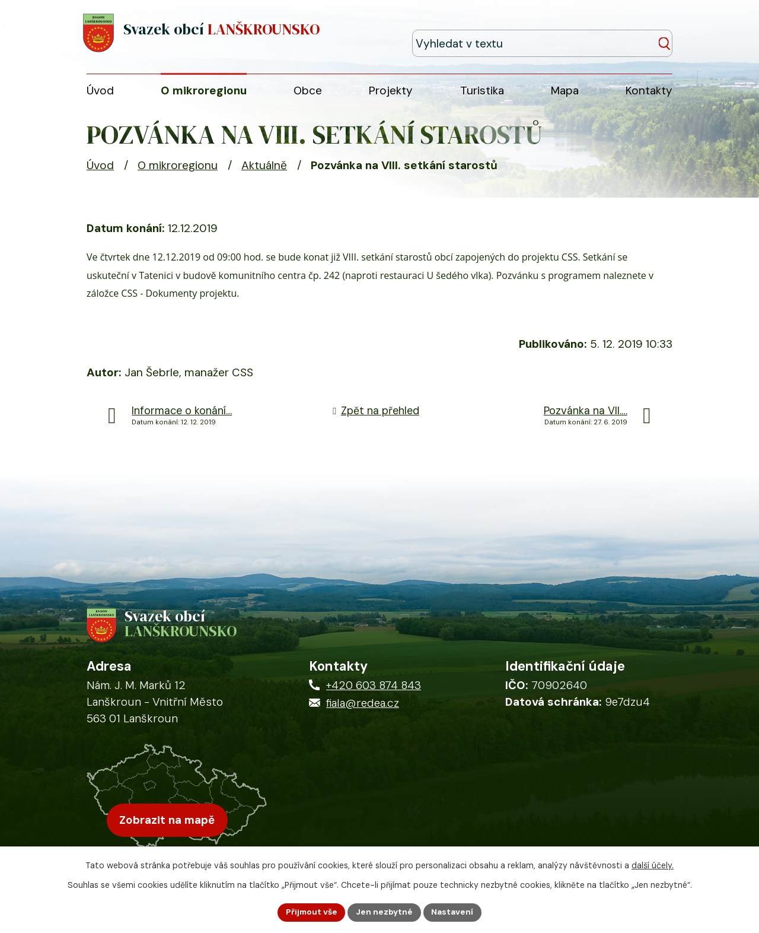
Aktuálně (264, 170)
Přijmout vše (310, 911)
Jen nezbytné (384, 911)
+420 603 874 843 (373, 694)
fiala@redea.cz (362, 712)
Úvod (100, 170)
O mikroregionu (178, 170)
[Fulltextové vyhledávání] (618, 33)
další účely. (653, 864)
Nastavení (454, 911)
